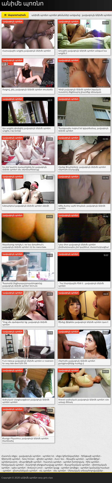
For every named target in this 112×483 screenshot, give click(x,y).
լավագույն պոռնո (30, 456)
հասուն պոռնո (52, 461)
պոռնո (7, 470)
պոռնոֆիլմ (92, 459)
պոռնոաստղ (9, 461)
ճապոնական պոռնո (77, 464)
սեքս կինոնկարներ (67, 456)
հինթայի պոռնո (90, 456)
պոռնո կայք (52, 467)
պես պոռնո (19, 467)
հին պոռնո (92, 461)
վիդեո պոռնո (44, 459)
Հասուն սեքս (9, 456)
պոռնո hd (48, 456)
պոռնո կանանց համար (94, 467)
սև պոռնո (45, 470)
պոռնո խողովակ (73, 461)
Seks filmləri (28, 459)
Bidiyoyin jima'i (35, 467)
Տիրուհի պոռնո (11, 459)
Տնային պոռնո (75, 459)
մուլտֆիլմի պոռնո (30, 461)
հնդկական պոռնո (12, 464)
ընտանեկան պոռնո (25, 470)
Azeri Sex (60, 459)
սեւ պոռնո (59, 470)
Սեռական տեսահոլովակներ (85, 470)
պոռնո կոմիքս (70, 467)
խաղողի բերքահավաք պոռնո (44, 464)
